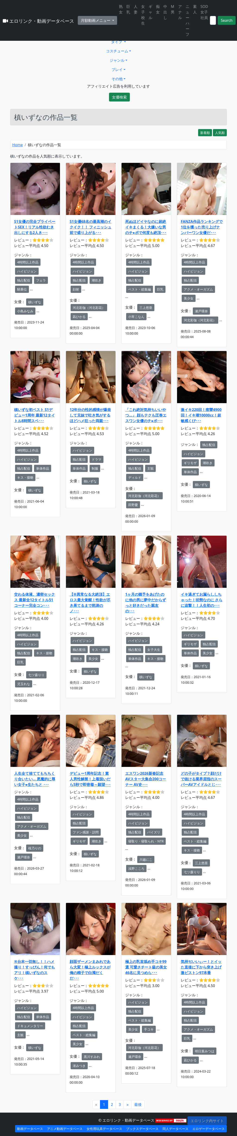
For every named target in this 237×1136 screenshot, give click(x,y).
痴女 (158, 9)
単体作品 (42, 468)
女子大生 (153, 649)
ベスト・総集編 (139, 289)
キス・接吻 (25, 477)
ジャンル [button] (117, 60)
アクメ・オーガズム (198, 289)
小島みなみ (25, 311)
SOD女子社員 (204, 12)
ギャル (150, 12)
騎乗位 (22, 289)
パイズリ (153, 832)
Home (17, 144)
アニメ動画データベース (65, 1129)
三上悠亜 (145, 307)
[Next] (127, 1104)
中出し (165, 12)
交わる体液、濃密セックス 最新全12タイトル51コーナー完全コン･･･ (34, 600)
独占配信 (23, 280)
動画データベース (30, 1129)
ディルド (134, 477)
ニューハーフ (187, 20)
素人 (195, 9)
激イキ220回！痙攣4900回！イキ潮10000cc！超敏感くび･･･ (201, 415)
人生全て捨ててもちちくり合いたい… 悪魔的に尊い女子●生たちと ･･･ (34, 779)
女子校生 (143, 15)
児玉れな (23, 684)
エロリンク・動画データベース (38, 21)
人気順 (220, 132)
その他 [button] (117, 78)
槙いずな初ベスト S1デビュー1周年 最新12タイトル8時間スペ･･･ (34, 415)
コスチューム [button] (117, 51)
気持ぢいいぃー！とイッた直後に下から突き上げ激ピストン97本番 (201, 967)
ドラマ (96, 459)
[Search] (213, 20)
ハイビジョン (27, 271)
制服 (95, 468)
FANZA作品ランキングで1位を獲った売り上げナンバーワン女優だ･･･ (202, 227)
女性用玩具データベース (104, 1129)
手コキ (149, 1029)
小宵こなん (136, 316)
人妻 (135, 9)
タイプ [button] (117, 41)
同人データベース (175, 1129)
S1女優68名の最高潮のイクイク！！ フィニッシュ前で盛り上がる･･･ (90, 227)
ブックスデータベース (142, 1129)
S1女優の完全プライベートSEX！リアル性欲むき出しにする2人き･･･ (34, 227)
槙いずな (34, 302)
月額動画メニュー (96, 20)
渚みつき (79, 1065)
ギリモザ (190, 463)
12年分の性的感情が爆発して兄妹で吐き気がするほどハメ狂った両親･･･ (90, 415)
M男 (173, 9)
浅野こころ (136, 868)
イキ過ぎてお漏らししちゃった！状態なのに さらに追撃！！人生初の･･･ (201, 600)
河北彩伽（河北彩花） (89, 307)
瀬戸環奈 (201, 311)
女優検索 (119, 97)
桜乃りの (34, 848)
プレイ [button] (117, 69)
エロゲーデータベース (208, 1129)
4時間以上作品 (27, 262)
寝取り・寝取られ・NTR (146, 841)
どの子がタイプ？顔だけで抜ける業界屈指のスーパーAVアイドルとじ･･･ (201, 779)
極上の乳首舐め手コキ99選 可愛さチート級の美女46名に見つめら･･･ (146, 967)
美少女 (188, 298)
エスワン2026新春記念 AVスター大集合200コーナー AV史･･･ (145, 779)
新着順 (205, 132)
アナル (180, 12)
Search (227, 20)
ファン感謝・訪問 (86, 832)
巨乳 (128, 9)
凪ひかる (79, 316)
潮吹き (96, 280)
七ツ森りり (36, 675)
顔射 (76, 289)
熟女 (121, 9)
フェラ (41, 280)
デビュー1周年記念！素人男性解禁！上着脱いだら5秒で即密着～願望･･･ (90, 779)
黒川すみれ (92, 1056)
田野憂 (133, 505)
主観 (150, 468)
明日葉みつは (204, 1051)
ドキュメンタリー (30, 1026)
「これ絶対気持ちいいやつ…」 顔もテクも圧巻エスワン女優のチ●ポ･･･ (145, 415)
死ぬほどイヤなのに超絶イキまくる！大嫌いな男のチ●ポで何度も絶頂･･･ (145, 227)
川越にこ (145, 859)
